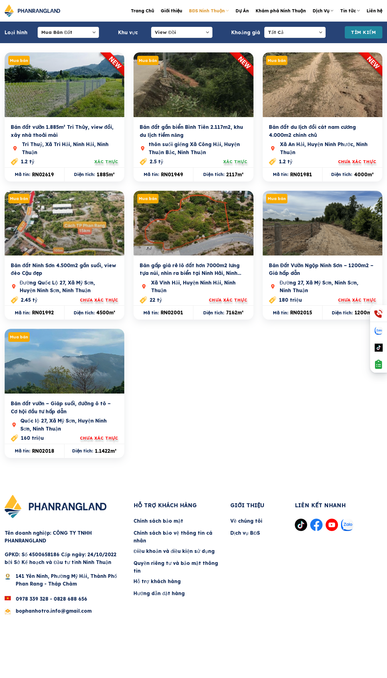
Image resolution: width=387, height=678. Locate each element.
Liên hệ (374, 10)
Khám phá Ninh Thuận (281, 10)
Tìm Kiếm (363, 32)
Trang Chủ (142, 10)
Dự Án (242, 10)
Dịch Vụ (323, 11)
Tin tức (350, 11)
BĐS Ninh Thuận (209, 11)
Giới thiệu (171, 10)
